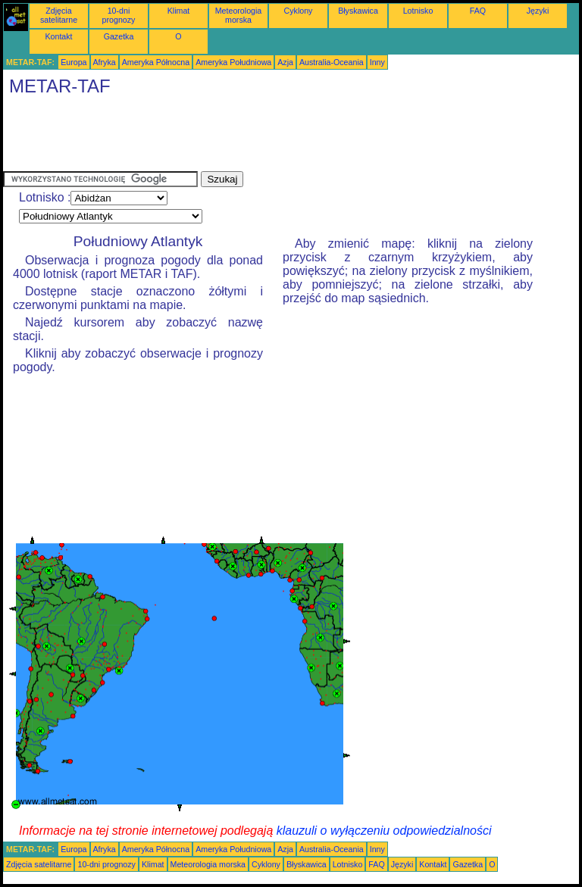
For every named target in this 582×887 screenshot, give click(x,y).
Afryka (104, 62)
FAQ (478, 10)
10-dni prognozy (119, 15)
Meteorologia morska (238, 15)
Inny (377, 62)
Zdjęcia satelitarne (58, 15)
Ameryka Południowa (233, 62)
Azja (285, 62)
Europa (73, 62)
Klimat (178, 10)
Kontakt (58, 36)
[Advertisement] (279, 137)
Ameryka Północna (155, 62)
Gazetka (119, 36)
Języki (538, 10)
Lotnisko (418, 10)
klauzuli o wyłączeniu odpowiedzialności (384, 830)
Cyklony (298, 10)
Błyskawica (358, 10)
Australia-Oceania (331, 62)
